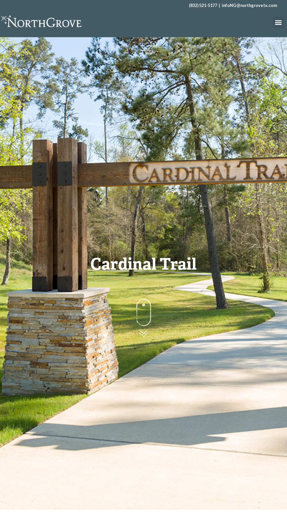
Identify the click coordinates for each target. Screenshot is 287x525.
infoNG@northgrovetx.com (249, 5)
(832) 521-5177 (203, 5)
